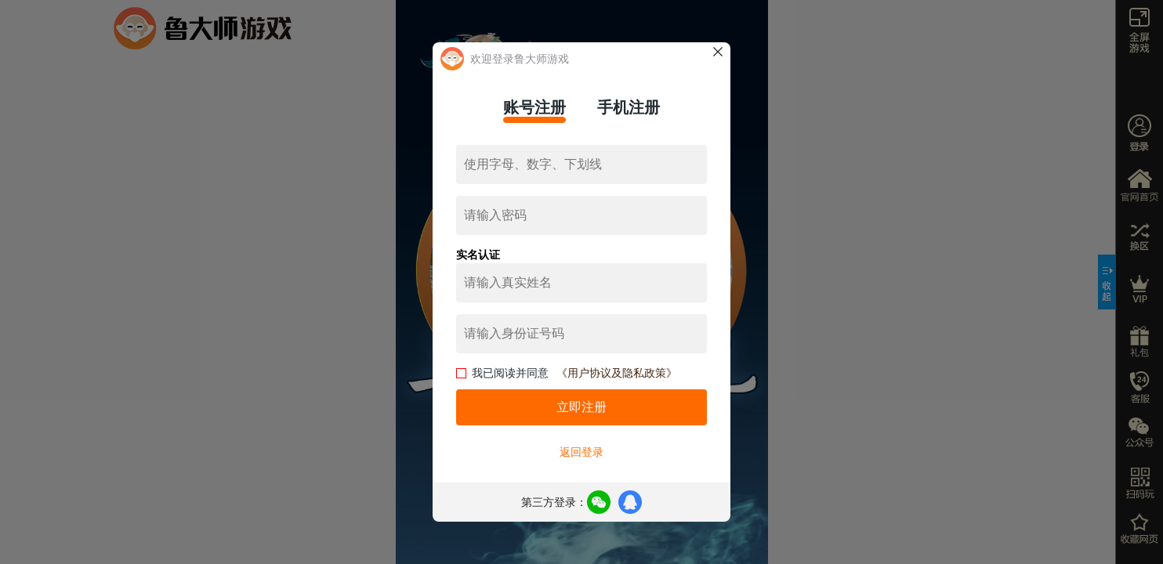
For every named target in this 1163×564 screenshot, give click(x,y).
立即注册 (581, 407)
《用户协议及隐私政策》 (616, 373)
